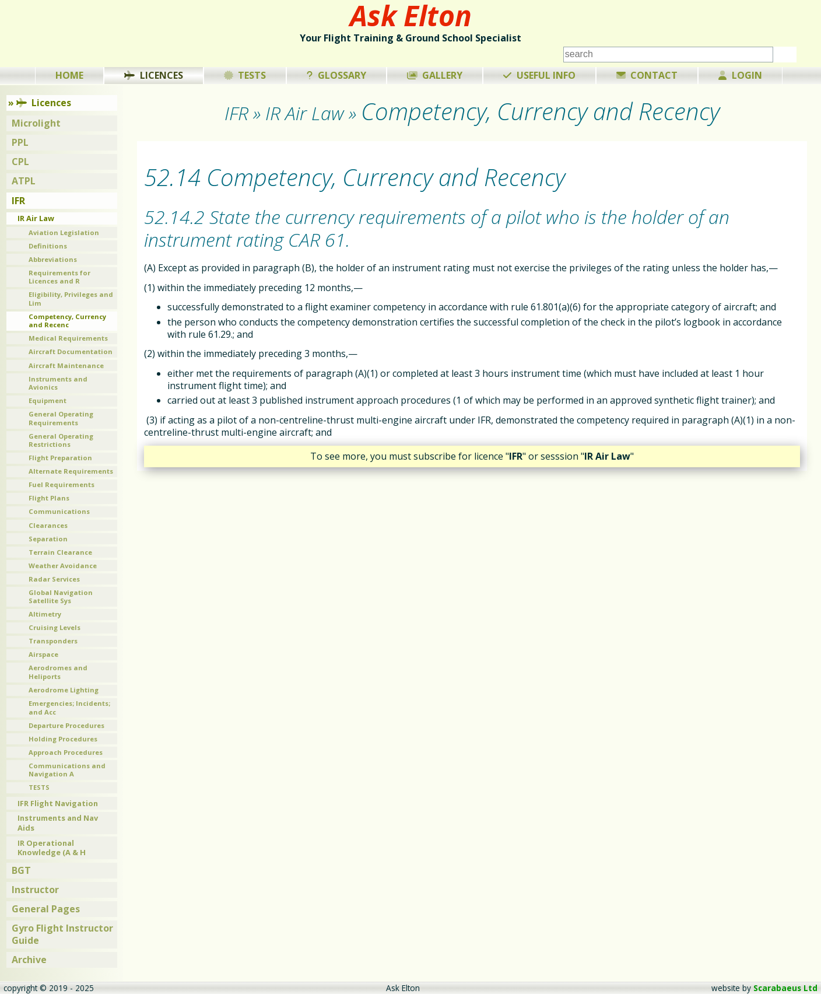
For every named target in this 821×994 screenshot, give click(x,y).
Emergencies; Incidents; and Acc (69, 707)
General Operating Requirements (61, 418)
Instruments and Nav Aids (57, 823)
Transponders (53, 640)
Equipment (47, 400)
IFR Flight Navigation (57, 803)
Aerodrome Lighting (64, 689)
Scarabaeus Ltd (785, 987)
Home (69, 75)
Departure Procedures (66, 725)
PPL (20, 142)
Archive (29, 959)
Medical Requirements (68, 338)
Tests (245, 75)
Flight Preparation (60, 457)
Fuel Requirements (61, 484)
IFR (18, 200)
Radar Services (54, 579)
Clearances (48, 525)
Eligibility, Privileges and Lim (71, 298)
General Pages (46, 908)
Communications (59, 511)
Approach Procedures (66, 752)
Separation (48, 538)
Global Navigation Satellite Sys (61, 597)
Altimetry (45, 614)
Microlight (36, 123)
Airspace (43, 654)
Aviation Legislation (64, 232)
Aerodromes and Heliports (58, 672)
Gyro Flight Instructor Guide (62, 934)
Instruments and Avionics (58, 383)
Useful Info (539, 75)
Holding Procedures (63, 738)
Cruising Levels (54, 627)
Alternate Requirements (71, 471)
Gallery (435, 75)
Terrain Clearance (60, 552)
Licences (153, 75)
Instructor (35, 889)
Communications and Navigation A (67, 770)
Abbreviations (53, 259)
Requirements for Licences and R (59, 277)
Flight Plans (49, 498)
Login (740, 75)
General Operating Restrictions (61, 440)
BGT (21, 870)
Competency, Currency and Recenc (67, 321)
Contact (647, 75)
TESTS (39, 787)
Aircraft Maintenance (66, 365)
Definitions (48, 246)
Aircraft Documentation (71, 351)
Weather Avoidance (63, 565)
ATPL (24, 180)
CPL (20, 161)
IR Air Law (35, 218)
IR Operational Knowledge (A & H (51, 848)
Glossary (336, 75)
